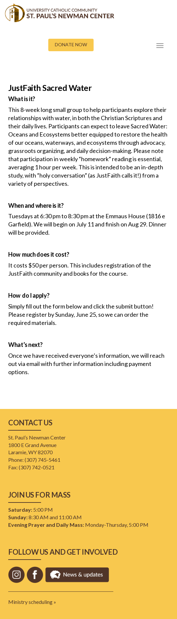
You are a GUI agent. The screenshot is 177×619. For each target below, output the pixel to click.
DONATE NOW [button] (71, 44)
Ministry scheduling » (32, 602)
